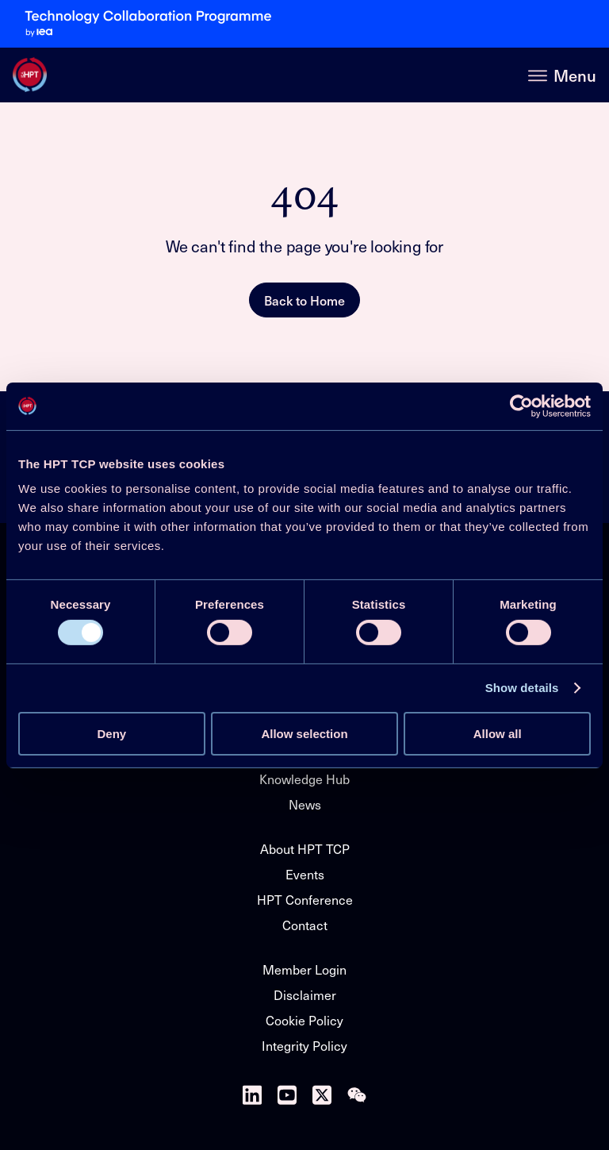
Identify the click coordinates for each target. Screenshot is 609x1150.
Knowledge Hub (304, 779)
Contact (304, 925)
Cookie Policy (304, 1020)
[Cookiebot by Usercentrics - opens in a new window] (521, 405)
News (305, 804)
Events (304, 874)
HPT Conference (305, 899)
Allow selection (304, 733)
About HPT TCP (305, 848)
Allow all (497, 733)
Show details (522, 688)
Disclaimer (305, 995)
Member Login (304, 969)
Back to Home (304, 300)
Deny (111, 733)
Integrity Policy (304, 1045)
